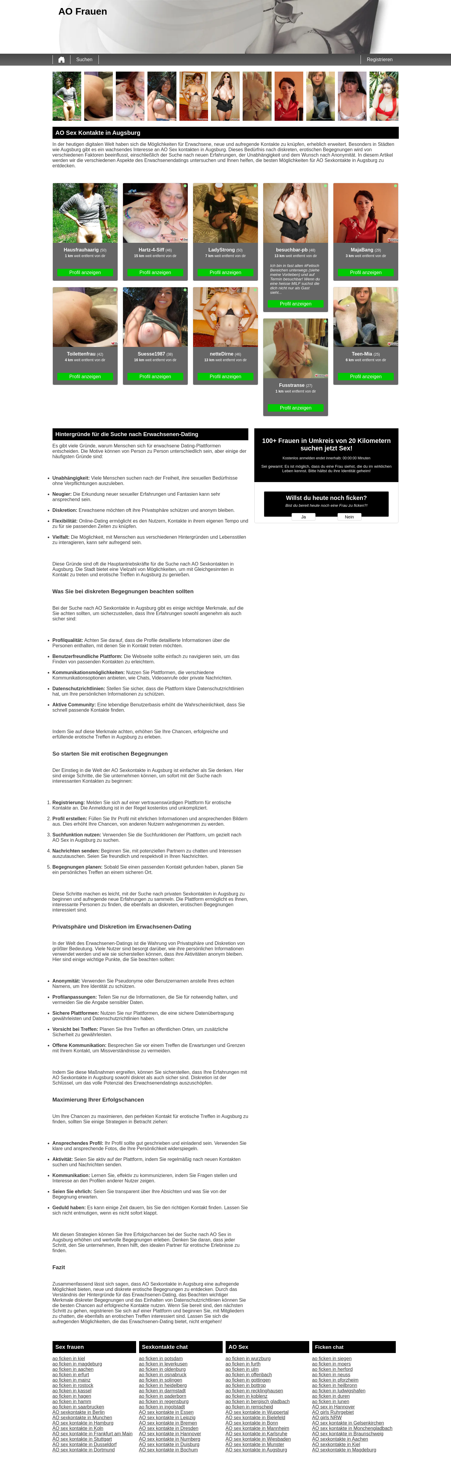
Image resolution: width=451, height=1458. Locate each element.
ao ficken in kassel (72, 1390)
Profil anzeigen (85, 272)
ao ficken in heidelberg (163, 1385)
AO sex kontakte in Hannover (170, 1433)
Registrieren (379, 59)
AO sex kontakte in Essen (166, 1412)
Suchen (84, 59)
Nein (349, 517)
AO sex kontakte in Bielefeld (255, 1417)
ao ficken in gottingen (248, 1380)
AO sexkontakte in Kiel (336, 1444)
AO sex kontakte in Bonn (252, 1422)
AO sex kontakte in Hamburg (83, 1422)
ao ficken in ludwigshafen (339, 1390)
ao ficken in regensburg (164, 1401)
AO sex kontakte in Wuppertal (257, 1412)
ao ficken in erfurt (71, 1374)
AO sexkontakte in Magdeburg (344, 1449)
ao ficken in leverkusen (163, 1363)
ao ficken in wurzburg (248, 1358)
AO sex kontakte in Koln (78, 1428)
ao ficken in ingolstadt (162, 1406)
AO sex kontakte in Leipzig (167, 1417)
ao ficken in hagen (72, 1396)
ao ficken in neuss (331, 1374)
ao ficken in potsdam (161, 1358)
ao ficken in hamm (72, 1401)
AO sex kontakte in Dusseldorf (85, 1444)
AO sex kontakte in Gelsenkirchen (348, 1422)
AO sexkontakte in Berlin (79, 1412)
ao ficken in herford (332, 1369)
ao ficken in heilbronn (334, 1385)
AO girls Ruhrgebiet (333, 1412)
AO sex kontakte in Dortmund (84, 1449)
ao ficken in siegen (332, 1358)
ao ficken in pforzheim (335, 1380)
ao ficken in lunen (331, 1401)
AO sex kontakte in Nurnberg (169, 1439)
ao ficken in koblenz (247, 1396)
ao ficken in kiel (69, 1358)
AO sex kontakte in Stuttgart (82, 1439)
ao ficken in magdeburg (77, 1363)
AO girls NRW (327, 1417)
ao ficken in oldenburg (162, 1369)
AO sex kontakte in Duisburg (169, 1444)
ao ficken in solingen (160, 1380)
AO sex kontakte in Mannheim (257, 1428)
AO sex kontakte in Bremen (168, 1422)
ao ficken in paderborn (162, 1396)
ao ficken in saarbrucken (78, 1406)
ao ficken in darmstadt (162, 1390)
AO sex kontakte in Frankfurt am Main (93, 1433)
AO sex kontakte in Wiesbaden (258, 1439)
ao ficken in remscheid (249, 1406)
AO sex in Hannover (333, 1406)
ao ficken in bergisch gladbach (258, 1401)
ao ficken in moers (331, 1363)
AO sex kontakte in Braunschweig (348, 1433)
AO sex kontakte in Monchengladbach (352, 1428)
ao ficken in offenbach (249, 1374)
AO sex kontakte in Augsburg (256, 1449)
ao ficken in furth (243, 1363)
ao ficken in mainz (72, 1380)
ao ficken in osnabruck (163, 1374)
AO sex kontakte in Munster (255, 1444)
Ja (303, 517)
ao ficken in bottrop (246, 1385)
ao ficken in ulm (242, 1369)
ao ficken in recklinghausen (254, 1390)
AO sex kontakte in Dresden (168, 1428)
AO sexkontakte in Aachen (340, 1439)
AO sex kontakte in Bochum (168, 1449)
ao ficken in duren (331, 1396)
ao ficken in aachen (73, 1369)
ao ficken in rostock (73, 1385)
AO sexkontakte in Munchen (82, 1417)
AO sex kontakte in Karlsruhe (256, 1433)
